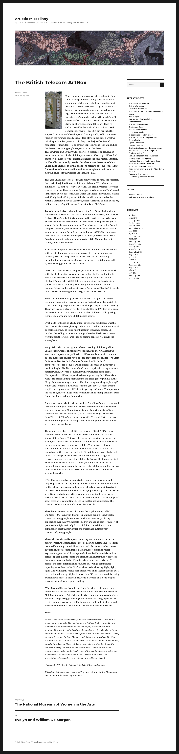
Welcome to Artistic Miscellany (141, 197)
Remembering (135, 140)
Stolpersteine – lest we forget (141, 135)
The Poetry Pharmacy (138, 130)
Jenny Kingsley (21, 92)
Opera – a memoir (136, 143)
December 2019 (135, 236)
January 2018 (134, 247)
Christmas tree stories (138, 109)
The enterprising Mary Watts (141, 166)
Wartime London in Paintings (141, 119)
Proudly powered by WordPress (45, 742)
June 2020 (133, 231)
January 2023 (134, 221)
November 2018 (135, 244)
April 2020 (133, 234)
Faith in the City (135, 122)
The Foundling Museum (138, 124)
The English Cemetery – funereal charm (145, 148)
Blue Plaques (134, 117)
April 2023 (133, 215)
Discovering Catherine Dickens (141, 177)
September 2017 (135, 252)
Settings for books (136, 106)
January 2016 (134, 278)
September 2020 (136, 228)
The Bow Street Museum (139, 103)
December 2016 (135, 265)
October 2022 (134, 223)
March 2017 (133, 260)
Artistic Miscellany (31, 19)
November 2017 (135, 249)
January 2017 (134, 262)
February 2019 (134, 241)
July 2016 (132, 270)
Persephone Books (136, 132)
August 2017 (133, 255)
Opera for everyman (137, 145)
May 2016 (132, 273)
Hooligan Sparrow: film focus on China (144, 161)
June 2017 (132, 257)
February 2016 (134, 276)
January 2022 (134, 226)
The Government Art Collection (141, 164)
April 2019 (133, 239)
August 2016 (133, 268)
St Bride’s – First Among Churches (143, 138)
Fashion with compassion (139, 174)
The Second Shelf (136, 127)
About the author (135, 195)
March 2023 (133, 218)
